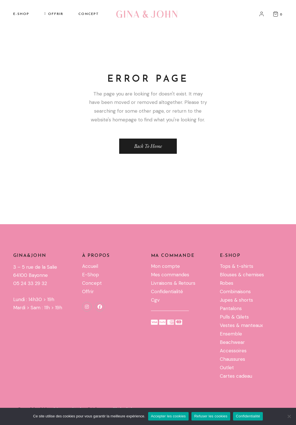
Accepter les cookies (168, 416)
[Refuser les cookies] (289, 416)
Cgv (155, 300)
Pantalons (231, 308)
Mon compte (165, 266)
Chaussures (232, 359)
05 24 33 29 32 (30, 283)
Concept (92, 283)
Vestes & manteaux (241, 325)
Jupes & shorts (236, 300)
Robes (226, 283)
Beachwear (232, 342)
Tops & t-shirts (236, 266)
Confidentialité (167, 291)
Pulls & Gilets (234, 317)
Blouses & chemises (242, 275)
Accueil (90, 266)
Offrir (88, 291)
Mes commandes (170, 275)
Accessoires (233, 351)
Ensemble (231, 334)
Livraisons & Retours (173, 283)
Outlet (227, 367)
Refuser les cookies (210, 416)
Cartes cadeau (236, 376)
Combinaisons (235, 291)
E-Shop (90, 275)
